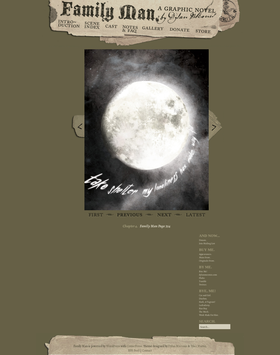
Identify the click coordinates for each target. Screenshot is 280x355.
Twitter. (203, 284)
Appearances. (205, 254)
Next (216, 125)
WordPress (113, 346)
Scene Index (92, 28)
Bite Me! (203, 271)
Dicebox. (203, 298)
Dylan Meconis (177, 346)
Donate (178, 28)
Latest (193, 215)
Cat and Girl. (205, 295)
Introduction (69, 25)
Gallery (152, 28)
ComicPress (134, 346)
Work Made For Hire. (209, 315)
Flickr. (202, 278)
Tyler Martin (198, 346)
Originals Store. (207, 260)
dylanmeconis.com (208, 274)
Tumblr (202, 281)
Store (202, 28)
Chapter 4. (130, 226)
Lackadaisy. (204, 305)
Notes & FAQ (129, 28)
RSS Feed (134, 350)
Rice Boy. (203, 308)
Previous (76, 128)
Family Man (140, 10)
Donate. (203, 240)
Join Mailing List (207, 243)
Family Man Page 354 (155, 226)
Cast (111, 28)
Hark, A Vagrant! (207, 302)
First (95, 215)
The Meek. (204, 311)
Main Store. (205, 257)
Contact (147, 350)
